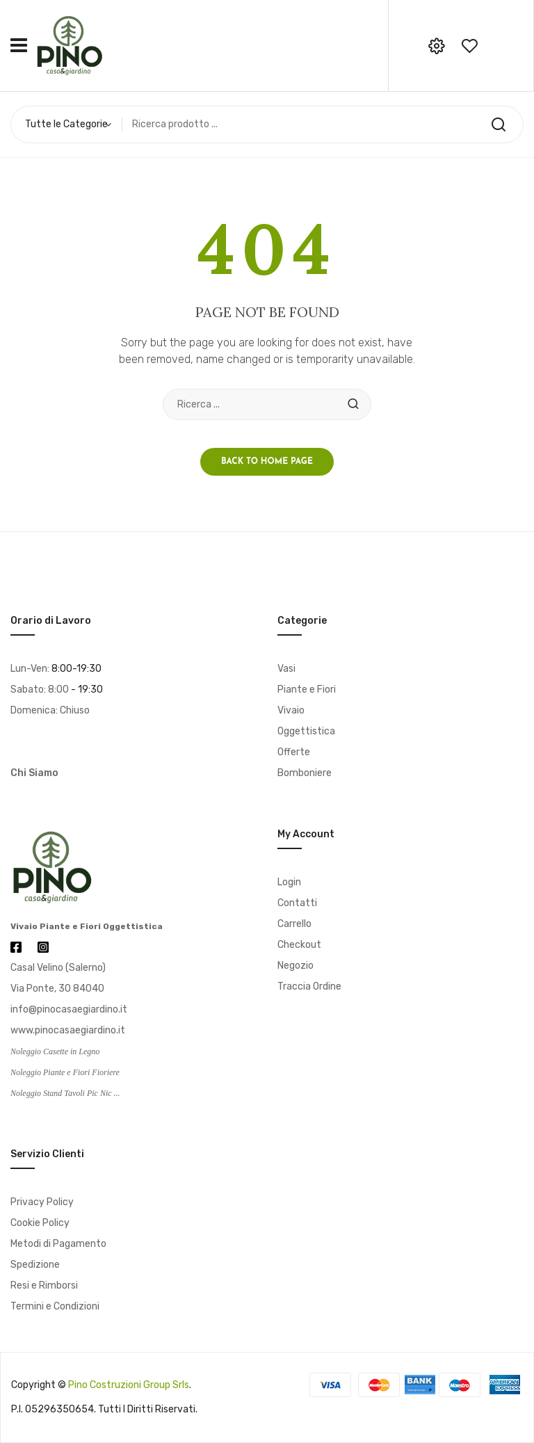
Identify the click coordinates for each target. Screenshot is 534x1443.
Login (289, 882)
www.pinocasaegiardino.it (67, 1030)
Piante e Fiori (306, 689)
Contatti (297, 903)
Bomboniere (304, 773)
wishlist (469, 45)
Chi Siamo (34, 773)
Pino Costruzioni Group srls (128, 1385)
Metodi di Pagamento (58, 1244)
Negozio (295, 966)
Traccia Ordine (309, 986)
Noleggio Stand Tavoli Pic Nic (61, 1093)
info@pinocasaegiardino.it (68, 1009)
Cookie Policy (40, 1223)
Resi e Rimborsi (44, 1285)
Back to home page (267, 462)
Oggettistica (306, 731)
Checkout (299, 945)
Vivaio (291, 710)
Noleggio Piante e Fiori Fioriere (65, 1072)
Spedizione (35, 1265)
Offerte (293, 752)
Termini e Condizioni (54, 1306)
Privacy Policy (42, 1202)
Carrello (294, 924)
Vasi (286, 669)
